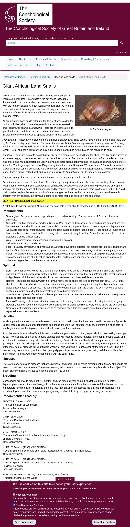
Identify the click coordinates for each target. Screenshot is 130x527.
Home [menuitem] (11, 59)
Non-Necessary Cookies (29, 507)
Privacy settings (65, 481)
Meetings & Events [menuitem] (46, 59)
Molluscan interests (15, 77)
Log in (123, 52)
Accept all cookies (104, 524)
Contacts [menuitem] (50, 65)
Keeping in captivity (40, 77)
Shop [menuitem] (38, 65)
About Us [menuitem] (24, 60)
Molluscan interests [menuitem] (18, 66)
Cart (116, 52)
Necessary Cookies (27, 496)
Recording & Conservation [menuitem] (95, 60)
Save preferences (24, 524)
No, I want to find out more (82, 490)
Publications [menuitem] (67, 60)
